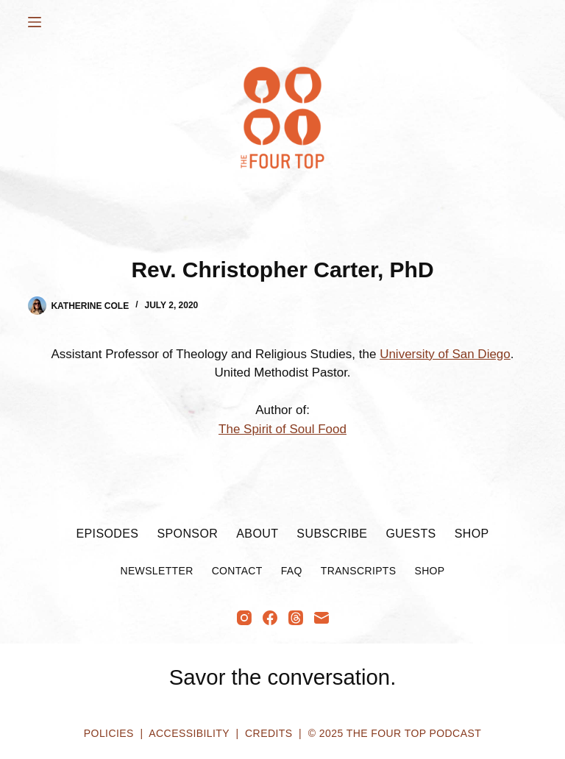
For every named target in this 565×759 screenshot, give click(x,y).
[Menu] (34, 22)
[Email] (321, 617)
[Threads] (295, 617)
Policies (109, 733)
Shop (472, 533)
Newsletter (156, 571)
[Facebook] (270, 617)
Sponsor (187, 533)
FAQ (291, 571)
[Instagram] (244, 617)
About (257, 533)
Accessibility (189, 733)
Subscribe (331, 533)
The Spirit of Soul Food (282, 429)
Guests (410, 533)
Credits (268, 733)
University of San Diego (445, 354)
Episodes (107, 533)
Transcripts (359, 571)
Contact (237, 571)
